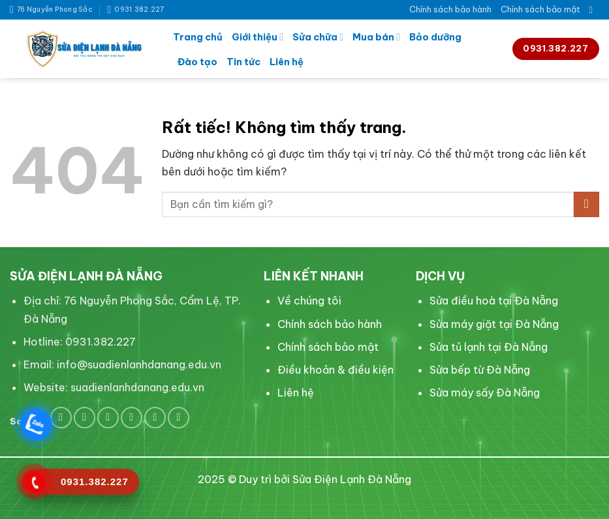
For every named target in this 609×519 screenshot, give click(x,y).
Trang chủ (198, 37)
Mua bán (376, 37)
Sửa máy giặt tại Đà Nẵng (494, 324)
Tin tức (243, 62)
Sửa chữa (317, 37)
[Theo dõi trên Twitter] (84, 417)
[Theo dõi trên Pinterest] (108, 417)
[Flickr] (178, 417)
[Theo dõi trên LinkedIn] (131, 417)
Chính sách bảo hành (450, 9)
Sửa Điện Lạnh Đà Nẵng (351, 479)
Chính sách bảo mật (540, 9)
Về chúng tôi (309, 300)
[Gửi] (586, 204)
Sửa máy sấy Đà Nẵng (484, 392)
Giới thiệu (257, 37)
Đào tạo (197, 62)
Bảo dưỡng (435, 37)
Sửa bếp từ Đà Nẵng (479, 369)
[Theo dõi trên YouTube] (155, 417)
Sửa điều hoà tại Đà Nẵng (493, 300)
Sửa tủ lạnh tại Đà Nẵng (488, 346)
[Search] (594, 10)
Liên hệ (287, 62)
